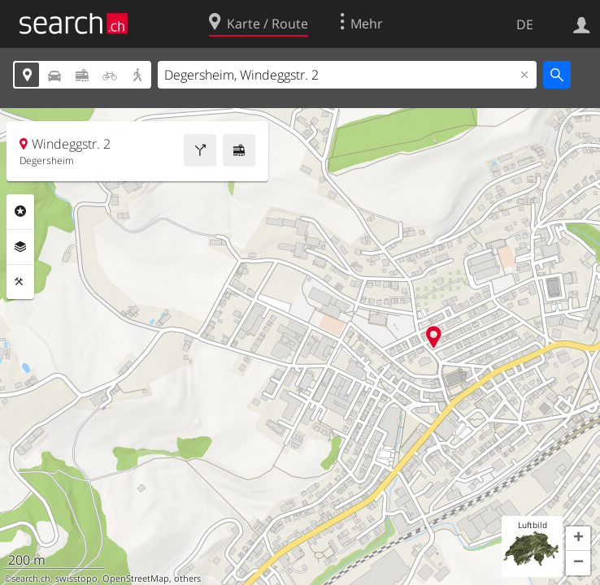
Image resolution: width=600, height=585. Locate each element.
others (187, 578)
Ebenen (20, 247)
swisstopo (76, 578)
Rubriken (20, 211)
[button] (578, 538)
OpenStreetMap (135, 578)
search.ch (30, 578)
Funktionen (20, 282)
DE (524, 24)
